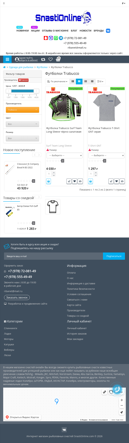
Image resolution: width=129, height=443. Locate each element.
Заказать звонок (17, 297)
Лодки (7, 333)
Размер (52, 150)
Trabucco (23, 80)
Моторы (8, 339)
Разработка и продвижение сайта (25, 303)
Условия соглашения (79, 294)
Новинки (22, 30)
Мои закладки (75, 339)
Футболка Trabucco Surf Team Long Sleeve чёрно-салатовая (64, 129)
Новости (85, 30)
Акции (35, 30)
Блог (74, 30)
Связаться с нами (77, 299)
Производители (76, 310)
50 (100, 81)
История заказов (77, 333)
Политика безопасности (81, 288)
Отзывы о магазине (55, 30)
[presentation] (34, 155)
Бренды (99, 30)
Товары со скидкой (78, 315)
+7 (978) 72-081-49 (65, 38)
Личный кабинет (77, 328)
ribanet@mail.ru (77, 47)
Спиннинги (10, 328)
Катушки (9, 344)
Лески (7, 355)
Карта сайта (74, 305)
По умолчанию (57, 81)
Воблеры (9, 349)
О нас (70, 278)
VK (108, 31)
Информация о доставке (81, 283)
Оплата (71, 272)
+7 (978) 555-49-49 (72, 43)
